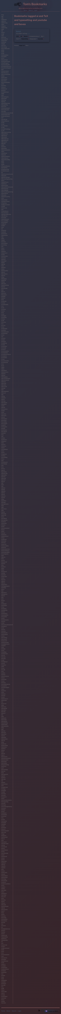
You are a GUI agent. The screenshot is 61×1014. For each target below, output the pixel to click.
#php (2, 727)
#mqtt (2, 660)
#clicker (3, 338)
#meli (2, 628)
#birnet (3, 272)
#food (2, 452)
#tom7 (17, 39)
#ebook (3, 407)
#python (3, 777)
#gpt (2, 507)
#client (3, 340)
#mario (3, 611)
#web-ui (3, 964)
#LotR (2, 130)
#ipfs (2, 555)
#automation (4, 256)
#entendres (4, 426)
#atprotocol (4, 253)
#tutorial (3, 925)
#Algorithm (4, 40)
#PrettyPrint (4, 167)
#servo (3, 838)
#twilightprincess (5, 929)
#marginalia (4, 610)
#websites (3, 972)
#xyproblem (4, 996)
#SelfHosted (4, 185)
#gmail (3, 494)
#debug (3, 375)
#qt (2, 780)
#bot (2, 290)
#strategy (3, 879)
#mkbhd (3, 645)
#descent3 (4, 386)
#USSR (3, 206)
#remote (3, 795)
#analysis (3, 230)
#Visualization (4, 212)
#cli (2, 336)
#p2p (2, 705)
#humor (3, 533)
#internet (3, 547)
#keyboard (4, 571)
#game (3, 470)
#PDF (2, 161)
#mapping (3, 608)
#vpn (2, 956)
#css (2, 364)
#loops (3, 600)
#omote (3, 695)
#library (3, 583)
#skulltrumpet (4, 843)
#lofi (2, 599)
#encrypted (4, 423)
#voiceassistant (5, 954)
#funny (3, 468)
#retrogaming (4, 801)
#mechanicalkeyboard (7, 624)
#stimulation (4, 877)
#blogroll (3, 280)
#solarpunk (4, 856)
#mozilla (3, 658)
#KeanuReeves (5, 121)
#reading (3, 790)
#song (2, 858)
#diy (2, 394)
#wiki (2, 978)
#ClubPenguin (5, 63)
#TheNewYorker (5, 201)
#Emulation (4, 79)
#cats (2, 307)
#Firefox (3, 90)
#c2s (2, 299)
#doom (3, 399)
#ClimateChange (5, 61)
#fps (2, 460)
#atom (3, 249)
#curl (2, 365)
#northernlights (5, 687)
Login (35, 10)
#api (2, 237)
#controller (4, 357)
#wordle (3, 985)
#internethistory (5, 550)
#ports (3, 755)
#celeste (3, 309)
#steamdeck (4, 875)
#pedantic (3, 718)
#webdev (3, 966)
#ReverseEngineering (6, 179)
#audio (3, 254)
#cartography (4, 304)
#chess (3, 319)
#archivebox (4, 243)
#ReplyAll (3, 175)
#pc (2, 714)
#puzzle (3, 771)
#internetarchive (5, 549)
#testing (3, 900)
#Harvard (3, 106)
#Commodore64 (5, 64)
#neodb (3, 669)
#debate (3, 373)
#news (3, 677)
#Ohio (2, 151)
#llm (42, 36)
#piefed (3, 731)
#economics (4, 409)
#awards (3, 257)
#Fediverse (4, 88)
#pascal (3, 713)
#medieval (4, 626)
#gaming (3, 478)
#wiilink (3, 975)
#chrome (3, 322)
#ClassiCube (4, 60)
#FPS (2, 84)
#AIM (2, 34)
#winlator (3, 983)
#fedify (3, 438)
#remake (3, 793)
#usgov (3, 946)
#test (2, 898)
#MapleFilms (4, 134)
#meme (3, 629)
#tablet (3, 888)
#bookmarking (5, 285)
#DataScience (5, 72)
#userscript (4, 945)
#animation (4, 233)
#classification (5, 331)
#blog (2, 277)
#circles (3, 325)
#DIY (2, 69)
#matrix (3, 621)
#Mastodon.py (4, 138)
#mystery (3, 665)
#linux (2, 589)
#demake (3, 385)
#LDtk (2, 122)
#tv (2, 927)
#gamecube (4, 473)
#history (3, 525)
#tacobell (3, 890)
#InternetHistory (5, 116)
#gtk (2, 510)
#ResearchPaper (5, 177)
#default (3, 381)
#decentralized (5, 380)
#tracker (3, 916)
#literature (4, 592)
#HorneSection (5, 109)
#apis (2, 238)
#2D (2, 16)
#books (3, 286)
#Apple (3, 43)
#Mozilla (3, 143)
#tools (2, 914)
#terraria (3, 896)
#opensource (4, 698)
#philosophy (4, 724)
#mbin (2, 623)
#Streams (3, 195)
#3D (2, 18)
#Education (4, 77)
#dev (2, 389)
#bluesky (3, 283)
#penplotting (4, 723)
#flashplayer (4, 449)
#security (3, 832)
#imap (2, 537)
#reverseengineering (6, 806)
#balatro (3, 259)
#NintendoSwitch (5, 150)
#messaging (4, 634)
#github (3, 488)
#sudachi (3, 882)
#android (3, 232)
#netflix (3, 673)
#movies (3, 657)
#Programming (5, 169)
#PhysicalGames (5, 166)
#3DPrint (3, 21)
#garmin (3, 480)
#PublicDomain (5, 171)
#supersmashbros (5, 883)
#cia (2, 323)
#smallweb (4, 846)
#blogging (4, 278)
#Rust (2, 180)
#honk (2, 529)
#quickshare (4, 784)
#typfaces (3, 938)
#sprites (3, 867)
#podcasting (4, 745)
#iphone (3, 557)
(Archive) (28, 33)
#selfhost (3, 835)
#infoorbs (3, 541)
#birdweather (4, 270)
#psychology (4, 769)
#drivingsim (4, 402)
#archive (3, 241)
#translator (4, 920)
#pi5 (2, 729)
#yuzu (2, 999)
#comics (3, 349)
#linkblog (3, 587)
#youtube (3, 998)
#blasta (3, 275)
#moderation (4, 653)
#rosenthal (4, 814)
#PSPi (2, 164)
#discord (3, 393)
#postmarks (4, 756)
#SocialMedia (4, 190)
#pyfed (3, 776)
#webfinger (4, 967)
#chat (2, 314)
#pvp (2, 772)
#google (3, 502)
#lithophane (4, 594)
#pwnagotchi (4, 774)
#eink (2, 412)
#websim (3, 970)
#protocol (3, 766)
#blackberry (4, 274)
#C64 (2, 50)
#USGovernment (5, 204)
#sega (2, 834)
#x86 (2, 988)
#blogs (3, 282)
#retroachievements (6, 800)
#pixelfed (3, 734)
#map (2, 607)
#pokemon (4, 747)
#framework (4, 462)
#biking (3, 264)
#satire (3, 826)
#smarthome (4, 850)
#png (2, 742)
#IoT (2, 117)
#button (3, 298)
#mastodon (4, 616)
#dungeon (3, 404)
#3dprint (3, 26)
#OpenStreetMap (5, 159)
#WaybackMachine (6, 214)
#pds (2, 716)
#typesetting (4, 937)
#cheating (3, 317)
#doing (3, 396)
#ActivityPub (4, 39)
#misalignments (5, 644)
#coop (2, 359)
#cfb (2, 312)
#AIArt (3, 32)
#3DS (2, 24)
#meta (3, 636)
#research (3, 797)
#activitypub (4, 222)
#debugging (4, 377)
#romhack (3, 813)
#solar (2, 854)
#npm (2, 689)
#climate (3, 341)
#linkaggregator (5, 586)
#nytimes (3, 690)
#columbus (4, 346)
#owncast (3, 703)
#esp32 (3, 428)
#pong (3, 750)
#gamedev (4, 475)
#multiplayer (4, 661)
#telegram (4, 893)
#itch (2, 558)
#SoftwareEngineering (7, 191)
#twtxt (3, 933)
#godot (3, 497)
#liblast (3, 581)
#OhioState (4, 153)
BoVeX (18, 31)
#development (5, 391)
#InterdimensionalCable (7, 113)
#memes (3, 631)
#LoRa (3, 127)
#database (4, 370)
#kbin (2, 570)
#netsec (3, 674)
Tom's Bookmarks (30, 4)
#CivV (2, 58)
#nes (2, 671)
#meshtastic (4, 632)
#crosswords (4, 362)
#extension (4, 430)
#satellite (3, 822)
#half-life (3, 515)
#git (2, 486)
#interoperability (5, 552)
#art (2, 246)
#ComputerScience (6, 66)
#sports (3, 864)
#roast (3, 811)
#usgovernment (5, 948)
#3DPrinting (4, 22)
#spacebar (4, 861)
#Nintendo (4, 148)
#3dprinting (4, 27)
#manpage (4, 605)
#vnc (2, 953)
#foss (2, 459)
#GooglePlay (4, 105)
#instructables (5, 546)
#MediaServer (4, 140)
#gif (2, 483)
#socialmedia (4, 853)
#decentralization (5, 378)
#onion (3, 697)
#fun (2, 467)
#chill (2, 320)
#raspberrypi (4, 787)
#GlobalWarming (5, 103)
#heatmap (3, 523)
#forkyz (3, 455)
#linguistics (4, 584)
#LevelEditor (4, 125)
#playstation (4, 739)
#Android (3, 42)
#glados (3, 491)
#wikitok (3, 982)
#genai (3, 481)
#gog (2, 499)
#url (2, 943)
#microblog (4, 637)
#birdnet (3, 267)
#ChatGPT (4, 56)
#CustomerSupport (6, 68)
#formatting (4, 457)
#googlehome (4, 504)
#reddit (3, 792)
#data (2, 368)
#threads (3, 904)
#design (3, 388)
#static (3, 871)
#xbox (2, 990)
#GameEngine (5, 97)
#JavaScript (4, 119)
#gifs (2, 484)
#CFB (2, 51)
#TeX (2, 198)
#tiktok (3, 908)
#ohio (2, 692)
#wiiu (2, 977)
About (25, 10)
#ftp (2, 465)
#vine (2, 951)
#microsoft (4, 639)
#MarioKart (4, 135)
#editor (3, 410)
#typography (33, 39)
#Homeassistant (5, 108)
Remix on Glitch (52, 1011)
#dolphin (3, 397)
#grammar (4, 508)
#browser (3, 293)
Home (3, 1011)
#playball (3, 737)
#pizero (3, 735)
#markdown (4, 613)
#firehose (3, 446)
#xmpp (3, 994)
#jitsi (2, 565)
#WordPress (4, 216)
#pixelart (3, 732)
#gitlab (3, 489)
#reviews (3, 808)
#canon (3, 303)
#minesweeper (5, 642)
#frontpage (4, 463)
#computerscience (34, 36)
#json (2, 568)
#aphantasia (4, 235)
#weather (3, 959)
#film (2, 443)
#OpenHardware (5, 156)
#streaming (4, 880)
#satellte (3, 824)
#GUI (2, 95)
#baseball (3, 261)
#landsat (3, 574)
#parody (3, 711)
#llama (3, 595)
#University (4, 208)
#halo (2, 517)
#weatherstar (4, 961)
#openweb (4, 700)
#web (2, 962)
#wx (2, 986)
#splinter (3, 863)
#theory (3, 903)
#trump (3, 922)
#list (2, 591)
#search (3, 829)
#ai (2, 228)
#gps (2, 505)
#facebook (4, 431)
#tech (2, 892)
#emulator (4, 420)
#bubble (3, 296)
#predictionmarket (6, 758)
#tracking (3, 917)
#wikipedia (4, 980)
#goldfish (3, 500)
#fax (2, 434)
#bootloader (4, 288)
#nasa (2, 668)
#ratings (3, 789)
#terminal (3, 895)
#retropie (3, 805)
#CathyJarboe (4, 55)
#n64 (2, 666)
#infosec (3, 542)
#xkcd (2, 993)
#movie (3, 655)
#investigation (4, 554)
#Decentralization (5, 74)
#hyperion (3, 534)
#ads (2, 227)
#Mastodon (4, 137)
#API (2, 35)
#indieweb (3, 539)
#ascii (2, 248)
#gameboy (4, 471)
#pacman (3, 706)
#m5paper (4, 603)
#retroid (3, 803)
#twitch (3, 930)
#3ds (2, 29)
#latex (3, 578)
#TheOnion (4, 203)
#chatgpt (3, 315)
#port (2, 751)
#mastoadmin (4, 615)
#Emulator (4, 80)
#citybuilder (4, 328)
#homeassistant (5, 528)
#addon (3, 225)
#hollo (2, 526)
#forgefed (4, 454)
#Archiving (4, 47)
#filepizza (3, 441)
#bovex (3, 291)
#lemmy (3, 579)
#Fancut (3, 87)
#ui (2, 941)
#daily (2, 367)
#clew (2, 335)
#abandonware (5, 219)
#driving (3, 401)
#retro (2, 798)
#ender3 (3, 425)
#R (2, 172)
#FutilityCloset (5, 92)
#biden (3, 262)
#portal (3, 753)
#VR (2, 209)
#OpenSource (4, 158)
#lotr (2, 602)
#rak (2, 785)
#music (3, 663)
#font (2, 451)
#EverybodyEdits (5, 82)
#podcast (3, 743)
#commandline (5, 351)
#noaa (2, 681)
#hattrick (3, 521)
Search (31, 10)
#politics (3, 748)
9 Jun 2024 (19, 33)
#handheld (4, 518)
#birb (2, 265)
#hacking (3, 513)
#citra (2, 327)
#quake (3, 782)
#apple (3, 240)
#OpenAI (3, 154)
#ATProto (3, 37)
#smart (3, 848)
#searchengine (5, 830)
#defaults (3, 383)
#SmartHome (4, 188)
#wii (2, 974)
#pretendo (4, 761)
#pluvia (3, 740)
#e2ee (2, 406)
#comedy (3, 348)
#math (3, 618)
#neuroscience (5, 676)
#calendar (3, 301)
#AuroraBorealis (5, 48)
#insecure (3, 544)
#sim (2, 840)
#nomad (3, 682)
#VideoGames (4, 211)
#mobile (3, 649)
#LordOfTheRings (5, 129)
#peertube (4, 719)
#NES (2, 145)
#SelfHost (4, 183)
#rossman (3, 816)
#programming (5, 764)
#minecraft (4, 640)
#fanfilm (3, 433)
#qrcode (3, 779)
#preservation (4, 760)
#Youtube (3, 217)
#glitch (3, 492)
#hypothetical (4, 536)
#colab (3, 344)
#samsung (4, 821)
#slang (3, 845)
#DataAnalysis (5, 71)
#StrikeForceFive (5, 196)
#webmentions (5, 969)
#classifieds (4, 333)
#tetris (3, 901)
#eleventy (3, 415)
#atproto (3, 251)
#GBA (2, 93)
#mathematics (5, 620)
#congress (4, 356)
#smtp (2, 851)
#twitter (3, 932)
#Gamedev (4, 98)
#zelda (3, 1001)
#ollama (3, 694)
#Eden (3, 76)
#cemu (3, 311)
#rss (2, 817)
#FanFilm (3, 85)
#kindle (3, 573)
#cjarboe (3, 330)
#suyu (2, 885)
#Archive (3, 45)
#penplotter (4, 721)
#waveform (4, 957)
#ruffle (3, 819)
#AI (2, 31)
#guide (3, 512)
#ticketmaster (4, 906)
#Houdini (3, 111)
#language (4, 576)
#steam (3, 874)
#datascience (4, 372)
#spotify (3, 866)
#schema (3, 827)
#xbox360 (4, 991)
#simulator (4, 842)
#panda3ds (4, 708)
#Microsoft (4, 142)
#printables (4, 763)
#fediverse (4, 439)
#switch (3, 887)
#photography (4, 726)
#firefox (3, 444)
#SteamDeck (4, 193)
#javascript (4, 562)
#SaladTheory (4, 182)
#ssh (2, 869)
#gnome (3, 496)
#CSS (2, 53)
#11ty (2, 14)
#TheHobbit (4, 200)
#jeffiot (3, 563)
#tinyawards (4, 909)
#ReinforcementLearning (7, 174)
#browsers (4, 294)
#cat (2, 306)
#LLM (2, 124)
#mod (2, 650)
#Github (3, 101)
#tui (2, 924)
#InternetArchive (5, 114)
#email (3, 417)
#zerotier (3, 1003)
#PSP (2, 163)
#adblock (3, 224)
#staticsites (4, 872)
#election (3, 414)
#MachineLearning (6, 132)
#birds (2, 269)
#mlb (2, 647)
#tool (2, 912)
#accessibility (4, 220)
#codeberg (4, 343)
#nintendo (3, 679)
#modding (3, 652)
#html (2, 531)
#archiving (4, 245)
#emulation (4, 418)
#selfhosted (4, 837)
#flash (3, 447)
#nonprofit (4, 686)
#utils (2, 949)
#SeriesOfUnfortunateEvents (8, 187)
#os (2, 702)
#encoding (4, 422)
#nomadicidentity (5, 684)
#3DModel (4, 19)
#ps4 (2, 768)
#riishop (3, 809)
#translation (4, 919)
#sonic (3, 859)
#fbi (2, 436)
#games (3, 476)
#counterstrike (5, 360)
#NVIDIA (3, 146)
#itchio (3, 560)
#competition (4, 352)
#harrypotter (4, 520)
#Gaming (3, 100)
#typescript (4, 935)
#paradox (3, 710)
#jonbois (3, 566)
